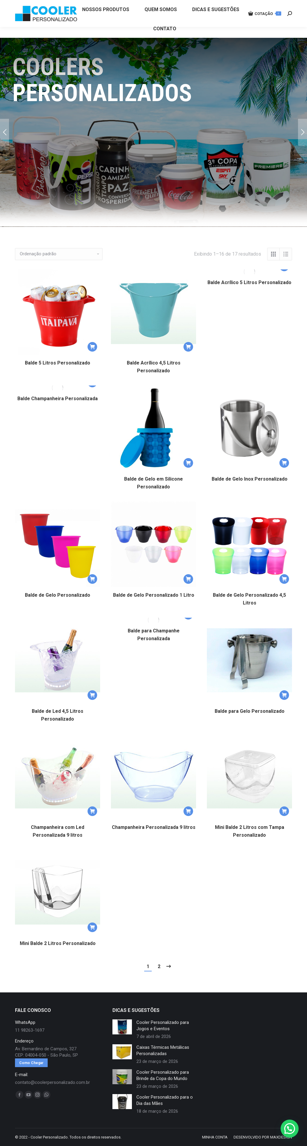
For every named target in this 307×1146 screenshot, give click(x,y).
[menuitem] (106, 20)
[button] (92, 347)
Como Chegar (31, 1063)
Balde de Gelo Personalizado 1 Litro (153, 595)
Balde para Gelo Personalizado (250, 711)
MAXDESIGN (281, 1137)
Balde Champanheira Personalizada (57, 398)
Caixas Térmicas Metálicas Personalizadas (162, 1050)
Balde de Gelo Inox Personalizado (250, 479)
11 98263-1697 (114, 5)
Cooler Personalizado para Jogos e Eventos (162, 1025)
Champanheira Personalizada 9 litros (153, 827)
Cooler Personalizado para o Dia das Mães (164, 1100)
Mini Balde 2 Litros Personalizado (58, 943)
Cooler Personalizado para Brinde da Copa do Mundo (162, 1075)
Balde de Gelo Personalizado (57, 595)
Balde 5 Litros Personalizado (57, 363)
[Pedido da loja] (59, 254)
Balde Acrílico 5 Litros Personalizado (249, 282)
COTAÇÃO (264, 24)
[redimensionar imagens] (122, 1026)
